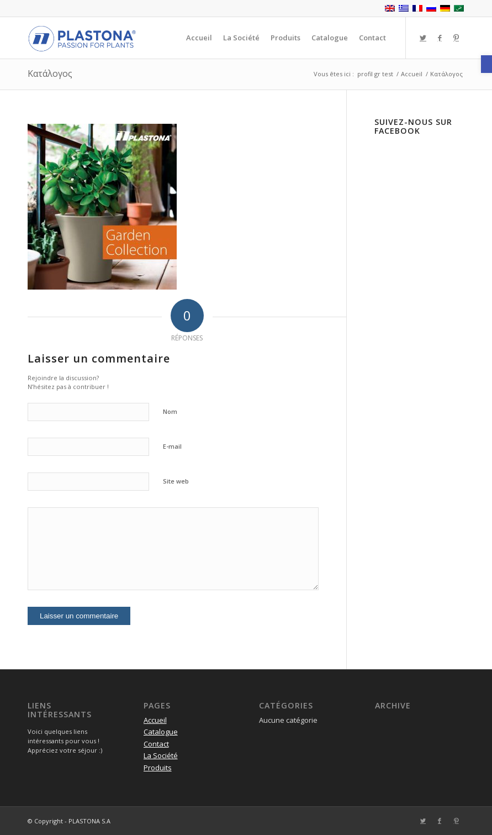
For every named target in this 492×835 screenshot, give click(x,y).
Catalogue (161, 732)
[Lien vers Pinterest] (456, 37)
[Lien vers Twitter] (423, 37)
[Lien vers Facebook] (439, 37)
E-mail (172, 446)
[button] (486, 64)
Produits (158, 768)
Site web (176, 481)
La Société (161, 755)
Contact (156, 744)
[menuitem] (199, 38)
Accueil (155, 720)
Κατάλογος (50, 73)
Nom (170, 411)
